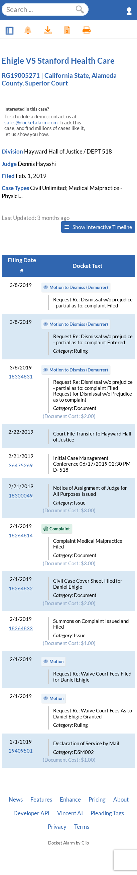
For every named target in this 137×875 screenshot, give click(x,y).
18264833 (21, 628)
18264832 (21, 588)
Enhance (70, 799)
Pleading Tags (107, 813)
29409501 (21, 751)
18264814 (21, 535)
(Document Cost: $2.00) (69, 416)
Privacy (57, 826)
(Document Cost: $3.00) (69, 510)
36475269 (21, 465)
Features (41, 799)
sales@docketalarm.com (30, 122)
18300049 (21, 496)
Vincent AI (70, 813)
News (16, 799)
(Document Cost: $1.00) (69, 643)
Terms (81, 826)
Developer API (31, 813)
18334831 (21, 377)
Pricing (97, 799)
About (121, 799)
